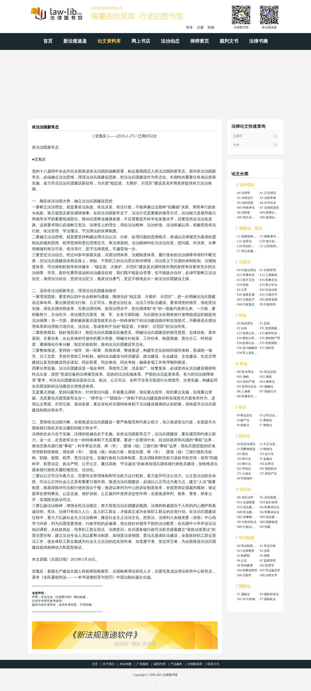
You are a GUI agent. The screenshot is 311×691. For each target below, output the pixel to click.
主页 (95, 664)
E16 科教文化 (268, 280)
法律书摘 (258, 41)
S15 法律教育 (245, 550)
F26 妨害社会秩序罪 (250, 343)
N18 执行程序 (269, 502)
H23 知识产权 (246, 381)
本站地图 (126, 664)
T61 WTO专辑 (246, 599)
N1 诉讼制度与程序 (272, 497)
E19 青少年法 (268, 284)
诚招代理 (160, 664)
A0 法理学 (243, 193)
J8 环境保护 (244, 478)
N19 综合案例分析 (249, 507)
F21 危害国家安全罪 (273, 328)
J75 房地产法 (268, 473)
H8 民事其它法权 (248, 396)
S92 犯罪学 (267, 565)
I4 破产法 (243, 420)
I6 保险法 (243, 425)
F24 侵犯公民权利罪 (250, 338)
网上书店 (140, 41)
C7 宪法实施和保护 (249, 251)
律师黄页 (199, 41)
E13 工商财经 (268, 275)
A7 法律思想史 (269, 207)
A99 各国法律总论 (272, 217)
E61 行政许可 (268, 294)
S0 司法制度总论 (248, 545)
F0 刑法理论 (245, 323)
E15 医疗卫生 (246, 280)
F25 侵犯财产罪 (270, 338)
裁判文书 (229, 41)
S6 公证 (242, 560)
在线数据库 (194, 664)
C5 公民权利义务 (271, 246)
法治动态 (170, 41)
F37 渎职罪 (267, 348)
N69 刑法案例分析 (272, 517)
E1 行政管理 (268, 270)
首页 (48, 41)
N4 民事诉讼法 (269, 507)
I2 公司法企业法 (270, 415)
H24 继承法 (267, 381)
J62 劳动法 (244, 468)
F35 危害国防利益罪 (273, 343)
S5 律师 (265, 555)
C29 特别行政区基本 (250, 246)
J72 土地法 (244, 473)
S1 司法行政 (268, 545)
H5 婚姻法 (266, 386)
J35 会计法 (267, 454)
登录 (189, 27)
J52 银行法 (244, 463)
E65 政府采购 (268, 299)
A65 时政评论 (246, 207)
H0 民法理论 (245, 371)
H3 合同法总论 (246, 386)
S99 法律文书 (268, 575)
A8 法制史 (243, 212)
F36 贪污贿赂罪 (247, 348)
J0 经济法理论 (246, 444)
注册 (200, 27)
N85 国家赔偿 (269, 522)
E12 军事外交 (246, 275)
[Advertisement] (155, 82)
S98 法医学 (244, 575)
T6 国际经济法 (269, 594)
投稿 (210, 27)
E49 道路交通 (246, 294)
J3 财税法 (266, 449)
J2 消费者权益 (246, 449)
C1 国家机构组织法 (249, 236)
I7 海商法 (266, 425)
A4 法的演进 (245, 202)
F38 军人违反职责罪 (250, 352)
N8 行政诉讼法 (246, 522)
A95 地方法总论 (247, 217)
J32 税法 (242, 454)
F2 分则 (242, 328)
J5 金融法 (266, 458)
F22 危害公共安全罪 (250, 333)
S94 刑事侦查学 (247, 570)
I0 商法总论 (244, 415)
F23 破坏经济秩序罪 (273, 333)
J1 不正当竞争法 (270, 444)
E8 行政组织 (268, 304)
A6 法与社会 (268, 202)
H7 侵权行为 (268, 391)
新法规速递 (75, 41)
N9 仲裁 (265, 526)
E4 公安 (242, 289)
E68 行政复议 (246, 304)
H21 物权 (243, 376)
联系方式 (213, 664)
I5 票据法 (266, 420)
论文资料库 (109, 41)
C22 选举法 (244, 241)
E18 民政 (243, 284)
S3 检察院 (243, 555)
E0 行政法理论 (246, 270)
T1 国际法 (243, 594)
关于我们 (109, 664)
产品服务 (176, 664)
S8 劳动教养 (245, 565)
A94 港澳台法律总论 (273, 212)
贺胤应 (100, 136)
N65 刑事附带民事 (249, 517)
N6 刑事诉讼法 (269, 512)
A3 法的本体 (268, 197)
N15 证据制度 (246, 502)
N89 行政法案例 (247, 526)
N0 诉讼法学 (245, 497)
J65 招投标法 (268, 468)
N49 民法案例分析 (249, 512)
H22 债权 (266, 376)
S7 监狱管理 (268, 560)
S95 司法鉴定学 (270, 570)
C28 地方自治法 (270, 241)
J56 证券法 (267, 463)
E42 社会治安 (268, 289)
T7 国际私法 (268, 599)
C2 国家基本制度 (271, 236)
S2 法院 (265, 550)
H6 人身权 (244, 391)
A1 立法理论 (268, 193)
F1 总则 (265, 323)
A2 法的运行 (245, 197)
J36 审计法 (244, 458)
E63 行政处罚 (246, 299)
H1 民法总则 (268, 371)
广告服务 (142, 664)
